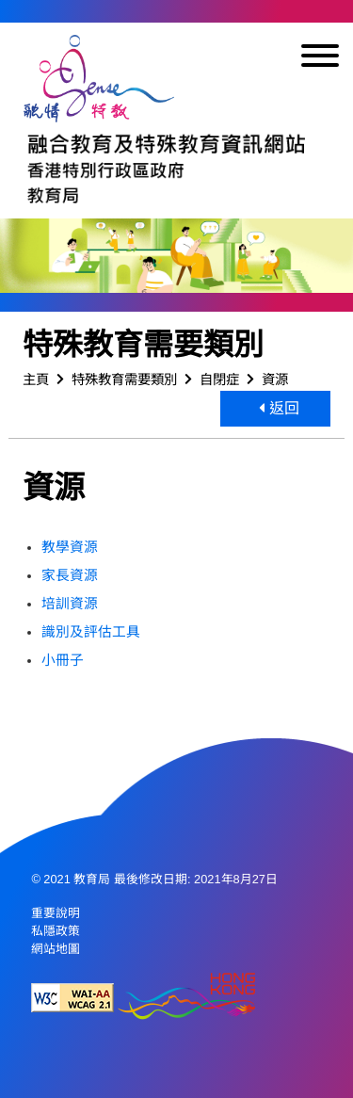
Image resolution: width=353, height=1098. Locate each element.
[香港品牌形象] (186, 998)
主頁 (36, 379)
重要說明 (55, 913)
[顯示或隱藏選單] (320, 59)
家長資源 (69, 575)
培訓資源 (69, 603)
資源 (275, 379)
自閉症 (219, 379)
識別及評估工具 (90, 631)
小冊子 (62, 660)
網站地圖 (55, 949)
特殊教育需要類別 (124, 379)
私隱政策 (55, 931)
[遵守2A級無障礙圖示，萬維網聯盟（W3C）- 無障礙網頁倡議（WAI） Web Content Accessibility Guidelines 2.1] (72, 997)
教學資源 (69, 547)
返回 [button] (278, 408)
